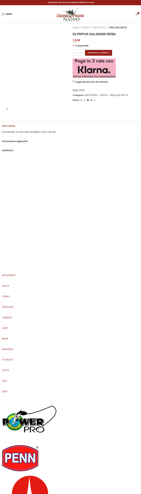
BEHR (5, 338)
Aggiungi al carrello (98, 53)
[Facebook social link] (81, 100)
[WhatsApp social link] (95, 100)
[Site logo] (70, 14)
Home (76, 27)
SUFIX (5, 370)
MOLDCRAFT (9, 275)
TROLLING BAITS (118, 27)
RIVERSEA (7, 349)
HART (5, 328)
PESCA (86, 27)
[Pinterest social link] (91, 100)
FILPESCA (7, 359)
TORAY (6, 296)
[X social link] (84, 100)
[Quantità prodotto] (78, 53)
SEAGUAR (7, 307)
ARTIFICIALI (99, 27)
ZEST (5, 391)
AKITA (5, 285)
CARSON (7, 317)
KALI (4, 380)
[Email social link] (88, 100)
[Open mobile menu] (7, 14)
